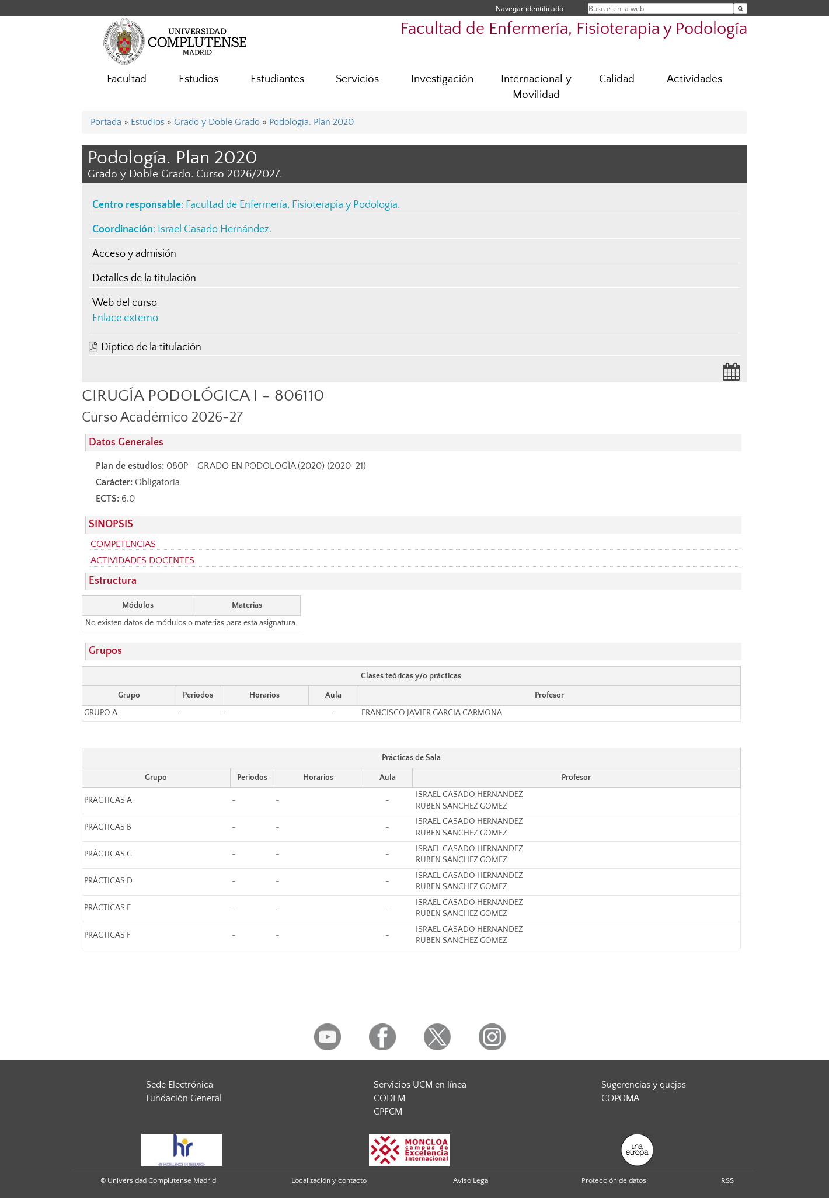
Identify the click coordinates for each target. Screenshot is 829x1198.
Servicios (357, 79)
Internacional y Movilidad (536, 87)
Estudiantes (277, 79)
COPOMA (620, 1098)
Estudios (198, 79)
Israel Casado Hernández (213, 229)
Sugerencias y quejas (643, 1084)
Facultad (127, 79)
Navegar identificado (529, 8)
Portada (105, 122)
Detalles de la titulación (144, 278)
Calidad (617, 79)
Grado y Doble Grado (217, 122)
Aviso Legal (471, 1180)
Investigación (442, 79)
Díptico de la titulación (151, 347)
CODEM (389, 1098)
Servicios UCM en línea (420, 1084)
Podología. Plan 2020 (311, 122)
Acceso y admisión (134, 254)
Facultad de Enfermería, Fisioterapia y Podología (573, 29)
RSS (727, 1180)
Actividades (694, 79)
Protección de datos (613, 1180)
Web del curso (124, 303)
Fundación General (184, 1098)
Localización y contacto (329, 1180)
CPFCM (388, 1111)
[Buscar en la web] (740, 8)
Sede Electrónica (179, 1084)
